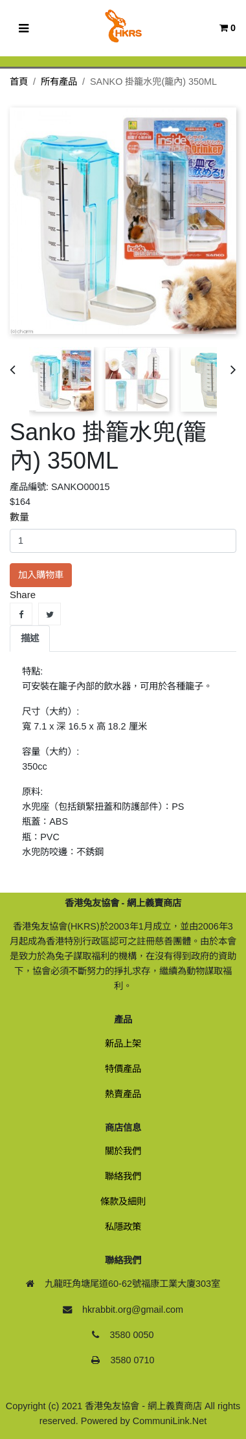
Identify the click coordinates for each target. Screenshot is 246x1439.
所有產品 (59, 81)
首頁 (19, 81)
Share (21, 614)
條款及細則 (123, 1201)
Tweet (49, 614)
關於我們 (123, 1151)
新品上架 (123, 1043)
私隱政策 (123, 1226)
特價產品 (123, 1069)
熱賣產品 (123, 1094)
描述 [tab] (30, 638)
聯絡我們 (123, 1176)
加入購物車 (40, 575)
